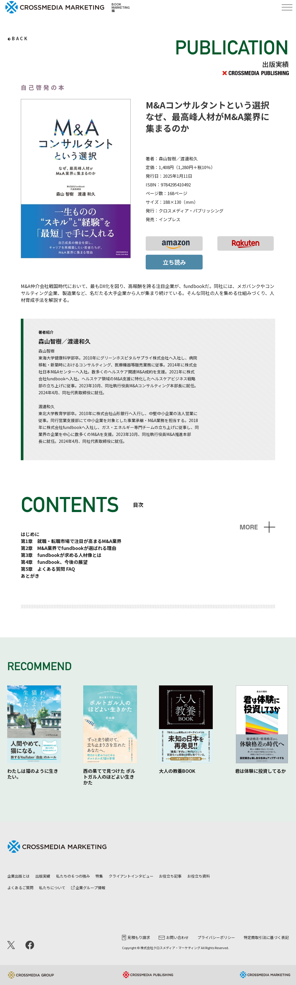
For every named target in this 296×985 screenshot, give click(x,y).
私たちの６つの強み (73, 876)
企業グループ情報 (88, 887)
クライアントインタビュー (131, 876)
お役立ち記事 (170, 876)
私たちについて (52, 887)
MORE (249, 527)
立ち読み (174, 262)
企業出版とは (18, 876)
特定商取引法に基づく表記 (266, 937)
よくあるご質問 (20, 887)
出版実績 (42, 876)
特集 (99, 876)
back (20, 38)
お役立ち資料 (198, 876)
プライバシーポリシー (216, 937)
